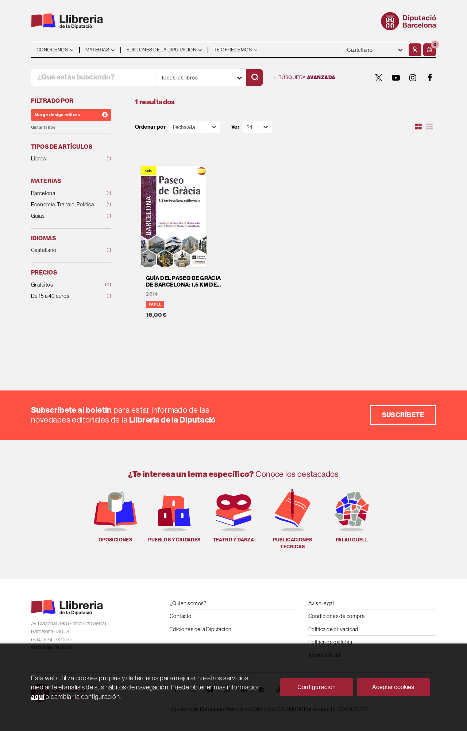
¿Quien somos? (188, 603)
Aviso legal (321, 603)
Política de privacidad (333, 629)
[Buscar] (254, 77)
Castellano (64, 250)
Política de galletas (330, 642)
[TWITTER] (379, 77)
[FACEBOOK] (430, 77)
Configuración (316, 687)
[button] (429, 49)
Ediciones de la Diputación (201, 629)
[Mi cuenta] (415, 49)
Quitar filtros (43, 127)
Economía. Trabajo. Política (64, 205)
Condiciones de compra (336, 616)
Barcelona (64, 193)
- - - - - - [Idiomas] (375, 50)
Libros (64, 159)
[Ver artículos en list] (429, 127)
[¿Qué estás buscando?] (93, 77)
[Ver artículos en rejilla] (418, 127)
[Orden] (194, 127)
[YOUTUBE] (396, 77)
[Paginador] (257, 127)
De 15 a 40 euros (64, 296)
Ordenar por (150, 127)
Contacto (181, 616)
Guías (64, 216)
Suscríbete (403, 415)
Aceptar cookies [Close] (393, 687)
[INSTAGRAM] (413, 77)
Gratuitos (64, 285)
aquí (38, 696)
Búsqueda (305, 77)
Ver (235, 127)
